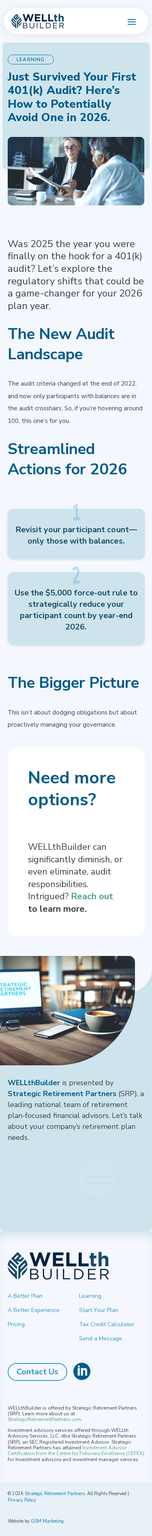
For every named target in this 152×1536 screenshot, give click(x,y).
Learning (90, 1296)
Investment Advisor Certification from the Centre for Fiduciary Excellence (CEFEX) (76, 1450)
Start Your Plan (98, 1310)
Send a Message (100, 1338)
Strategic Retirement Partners (55, 1494)
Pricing (16, 1324)
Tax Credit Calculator (106, 1324)
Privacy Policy (22, 1500)
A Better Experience (34, 1310)
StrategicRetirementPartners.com (44, 1419)
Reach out (92, 896)
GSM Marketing (47, 1521)
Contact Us (37, 1371)
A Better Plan (25, 1296)
